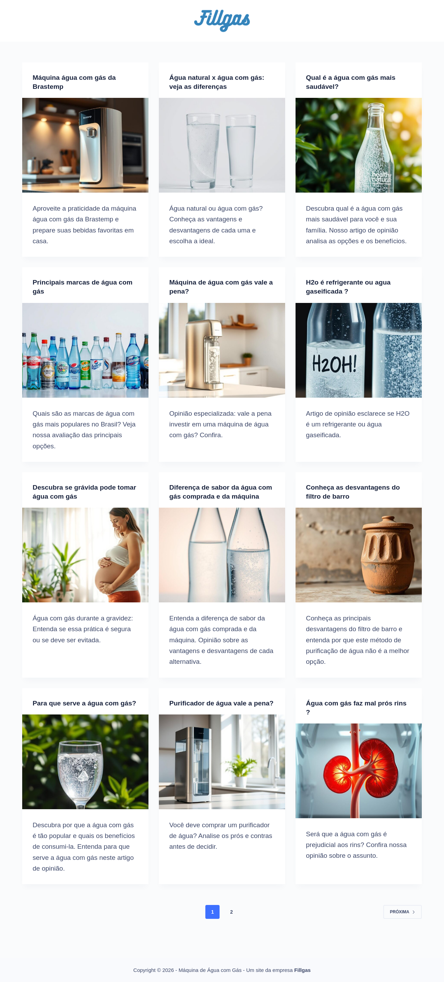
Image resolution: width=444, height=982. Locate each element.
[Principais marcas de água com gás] (85, 350)
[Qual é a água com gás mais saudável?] (359, 145)
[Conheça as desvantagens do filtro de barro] (359, 555)
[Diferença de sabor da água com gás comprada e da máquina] (222, 564)
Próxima (402, 929)
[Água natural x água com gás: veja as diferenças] (222, 145)
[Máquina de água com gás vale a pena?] (222, 350)
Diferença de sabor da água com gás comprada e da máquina (214, 496)
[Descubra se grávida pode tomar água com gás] (85, 555)
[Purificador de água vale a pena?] (222, 779)
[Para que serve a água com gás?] (85, 779)
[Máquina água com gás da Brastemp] (85, 145)
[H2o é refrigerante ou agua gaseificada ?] (359, 350)
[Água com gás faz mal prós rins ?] (359, 779)
